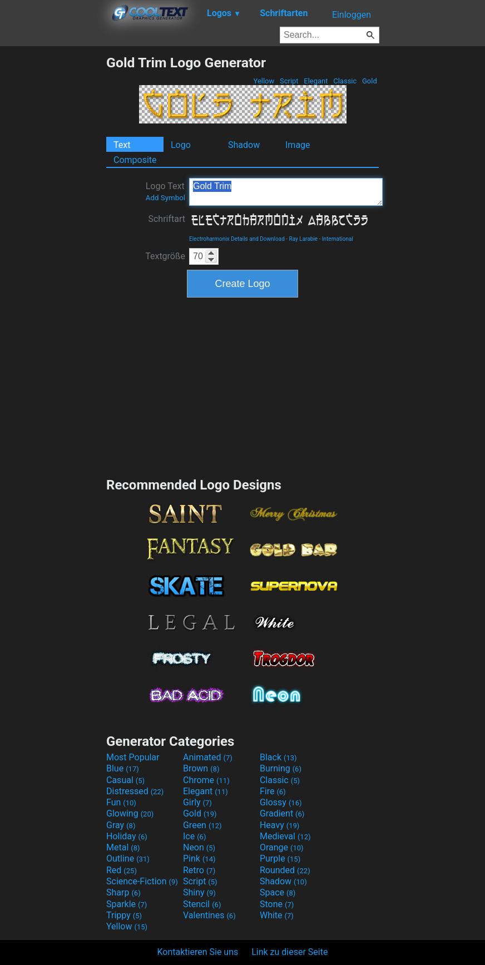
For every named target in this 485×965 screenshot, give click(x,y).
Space (277, 892)
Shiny (199, 892)
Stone (277, 904)
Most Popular (133, 757)
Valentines (209, 915)
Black (278, 757)
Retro (199, 870)
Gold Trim (286, 192)
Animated (207, 757)
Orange (282, 847)
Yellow (263, 81)
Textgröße (165, 256)
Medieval (285, 836)
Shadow (244, 145)
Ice (194, 836)
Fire (273, 791)
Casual (125, 780)
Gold (369, 81)
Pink (199, 858)
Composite (135, 160)
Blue (122, 768)
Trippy (124, 915)
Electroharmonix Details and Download (237, 239)
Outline (128, 858)
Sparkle (126, 904)
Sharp (123, 892)
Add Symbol (165, 198)
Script (289, 81)
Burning (280, 768)
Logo (181, 145)
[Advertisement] (52, 221)
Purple (280, 858)
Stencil (202, 904)
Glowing (130, 813)
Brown (201, 768)
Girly (197, 802)
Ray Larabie (303, 239)
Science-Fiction (142, 881)
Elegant (316, 81)
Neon (199, 847)
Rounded (285, 870)
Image (297, 145)
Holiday (126, 836)
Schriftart (166, 219)
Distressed (135, 791)
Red (121, 870)
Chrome (206, 780)
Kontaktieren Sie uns (198, 952)
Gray (120, 825)
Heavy (279, 825)
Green (202, 825)
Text (121, 145)
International (337, 239)
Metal (123, 847)
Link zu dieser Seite (289, 952)
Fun (121, 802)
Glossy (281, 802)
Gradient (282, 813)
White (277, 915)
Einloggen (351, 14)
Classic (345, 81)
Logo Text (165, 191)
